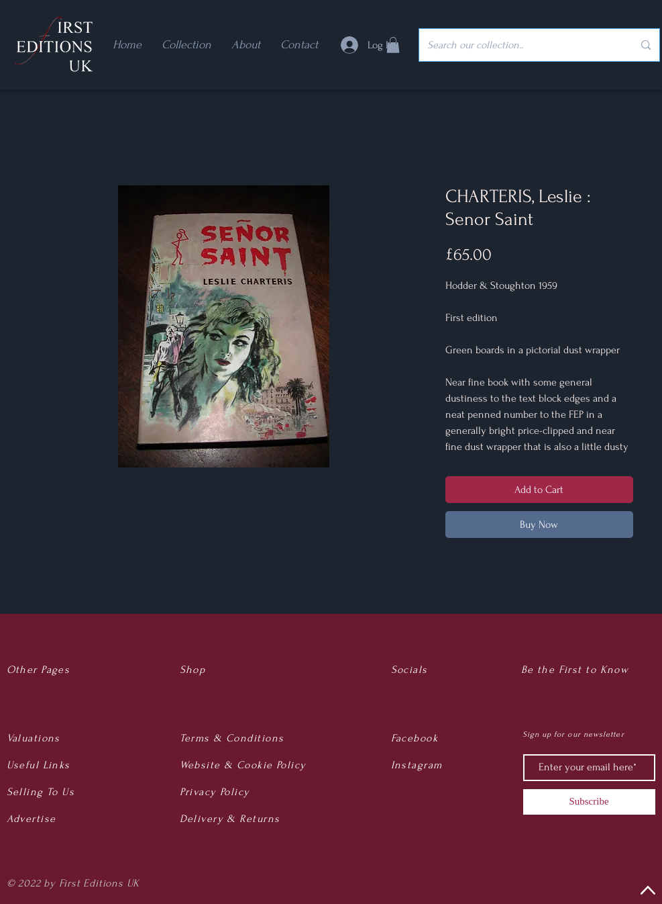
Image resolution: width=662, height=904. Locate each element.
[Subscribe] (589, 802)
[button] (393, 45)
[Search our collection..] (520, 45)
